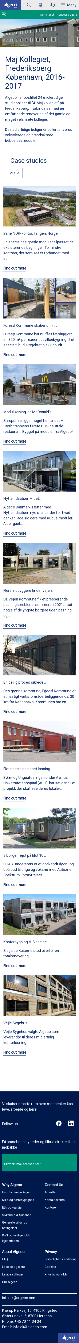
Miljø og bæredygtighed (18, 1200)
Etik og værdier (12, 1207)
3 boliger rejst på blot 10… (24, 855)
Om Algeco (9, 1282)
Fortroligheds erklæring (60, 1259)
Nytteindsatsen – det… (22, 498)
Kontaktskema (55, 1200)
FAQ (5, 1259)
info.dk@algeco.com (19, 1298)
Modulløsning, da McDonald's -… (29, 412)
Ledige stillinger (12, 1274)
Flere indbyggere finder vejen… (28, 590)
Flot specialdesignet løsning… (28, 769)
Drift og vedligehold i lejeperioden (16, 1238)
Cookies (50, 1267)
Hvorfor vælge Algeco (17, 1192)
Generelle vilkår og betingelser (14, 1225)
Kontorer (51, 1207)
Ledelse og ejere (13, 1267)
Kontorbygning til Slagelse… (26, 942)
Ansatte (50, 1192)
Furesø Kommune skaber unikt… (30, 325)
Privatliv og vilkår (56, 1274)
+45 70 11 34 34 (28, 1321)
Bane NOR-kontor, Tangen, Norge (30, 233)
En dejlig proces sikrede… (24, 682)
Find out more (14, 268)
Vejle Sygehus (15, 1023)
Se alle (13, 173)
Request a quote (67, 14)
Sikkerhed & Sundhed (16, 1215)
